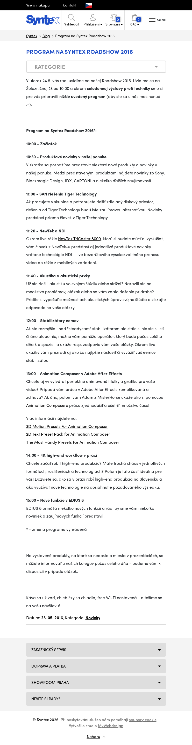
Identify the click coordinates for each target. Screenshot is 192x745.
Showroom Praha (50, 682)
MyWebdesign (110, 725)
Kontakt (69, 5)
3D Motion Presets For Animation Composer (67, 426)
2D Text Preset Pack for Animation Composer (68, 434)
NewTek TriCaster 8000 (79, 238)
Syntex (31, 35)
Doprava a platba (48, 666)
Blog (46, 35)
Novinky (93, 617)
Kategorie (49, 66)
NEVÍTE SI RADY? (45, 699)
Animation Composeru (47, 405)
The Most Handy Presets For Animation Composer (72, 442)
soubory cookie (143, 719)
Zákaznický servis (48, 649)
